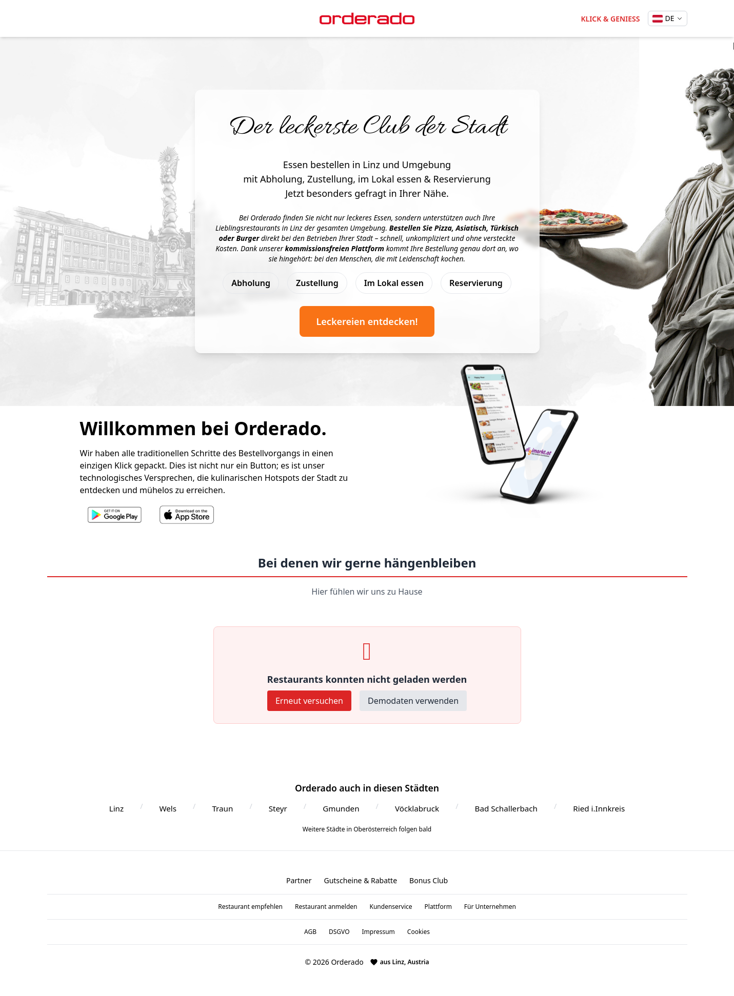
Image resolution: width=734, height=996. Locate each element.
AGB (310, 932)
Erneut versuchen (309, 700)
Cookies (418, 932)
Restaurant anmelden (326, 907)
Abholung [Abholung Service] (250, 283)
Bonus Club (428, 880)
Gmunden (341, 808)
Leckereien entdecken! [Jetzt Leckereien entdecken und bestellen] (367, 321)
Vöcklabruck (417, 808)
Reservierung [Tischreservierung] (476, 283)
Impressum (378, 932)
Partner (299, 880)
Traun (222, 808)
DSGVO (339, 932)
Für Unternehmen (490, 907)
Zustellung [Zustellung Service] (317, 283)
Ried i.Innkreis (599, 808)
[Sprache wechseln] (667, 18)
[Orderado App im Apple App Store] (187, 514)
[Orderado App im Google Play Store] (114, 514)
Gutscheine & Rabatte (360, 880)
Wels (167, 808)
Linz (116, 808)
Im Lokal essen (394, 283)
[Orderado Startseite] (367, 18)
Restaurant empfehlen (250, 907)
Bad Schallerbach (506, 808)
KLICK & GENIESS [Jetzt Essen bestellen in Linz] (610, 19)
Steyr (278, 808)
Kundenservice (391, 907)
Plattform (438, 907)
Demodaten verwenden (413, 700)
